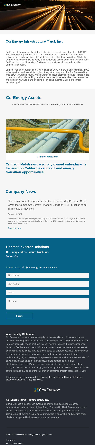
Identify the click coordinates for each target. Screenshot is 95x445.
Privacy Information (14, 443)
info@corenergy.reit (31, 267)
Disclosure (10, 440)
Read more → (15, 228)
